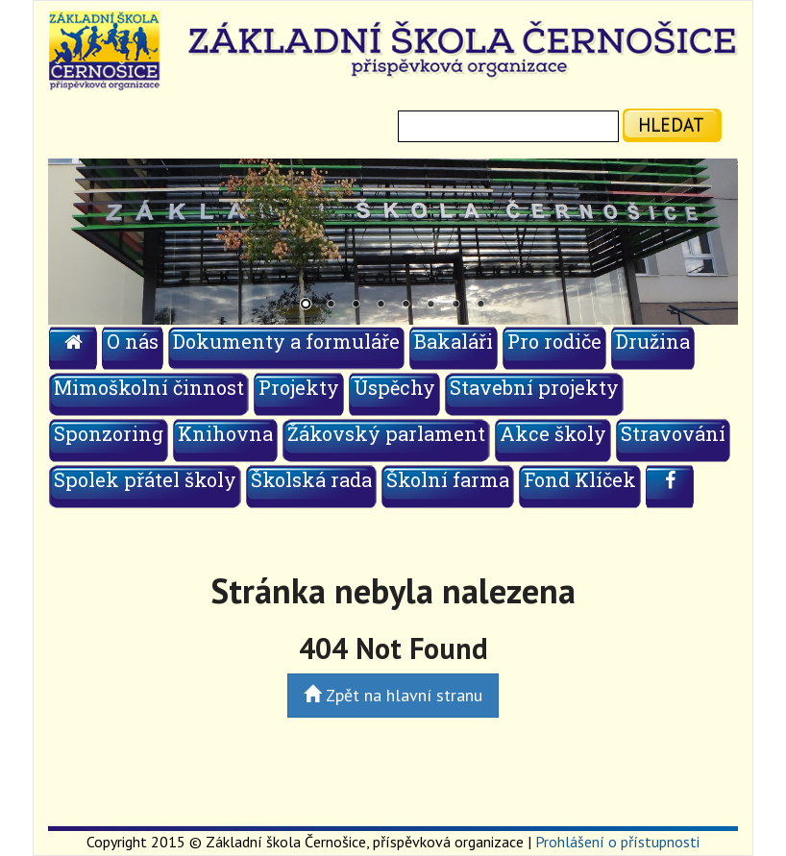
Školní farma (447, 479)
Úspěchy (394, 387)
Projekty (298, 387)
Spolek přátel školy (145, 479)
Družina (653, 341)
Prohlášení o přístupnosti (617, 841)
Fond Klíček (580, 479)
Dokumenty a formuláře (286, 341)
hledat (671, 124)
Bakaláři (453, 341)
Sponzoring (108, 433)
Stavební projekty (534, 387)
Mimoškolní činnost (149, 387)
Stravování (673, 433)
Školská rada (311, 479)
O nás (133, 341)
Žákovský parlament (386, 433)
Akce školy (553, 433)
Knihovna (225, 433)
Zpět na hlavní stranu (393, 695)
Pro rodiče (554, 341)
